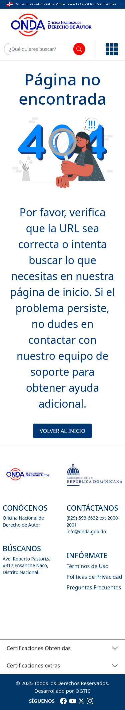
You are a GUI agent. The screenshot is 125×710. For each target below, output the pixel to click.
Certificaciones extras (33, 665)
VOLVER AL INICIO (62, 431)
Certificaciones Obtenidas (39, 648)
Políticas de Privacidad (94, 576)
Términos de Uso (88, 566)
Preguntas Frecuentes (94, 587)
